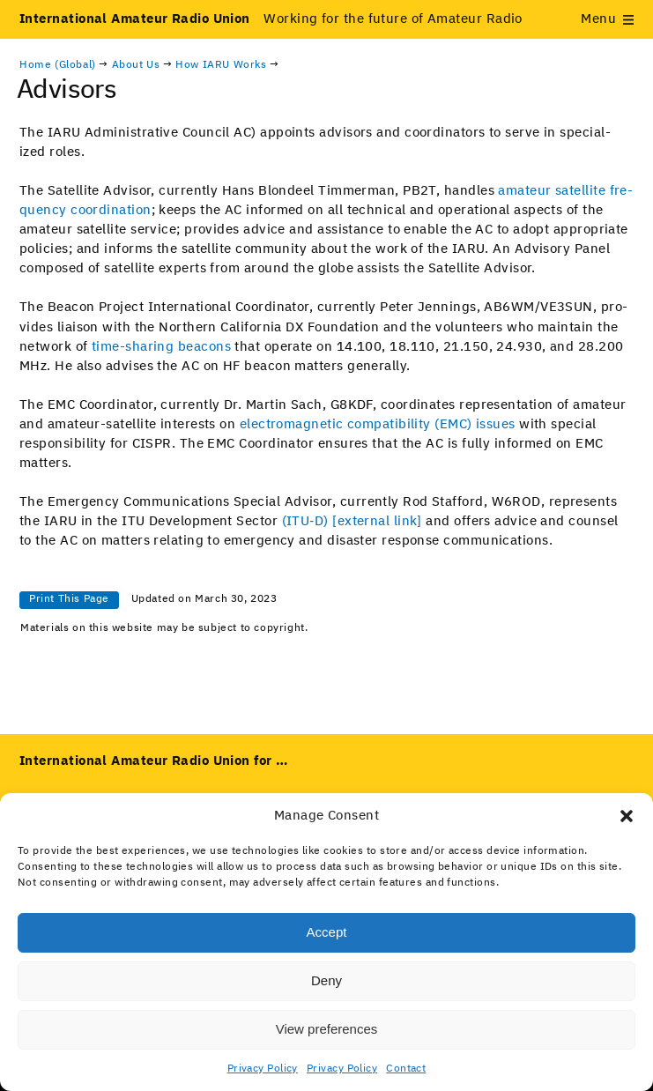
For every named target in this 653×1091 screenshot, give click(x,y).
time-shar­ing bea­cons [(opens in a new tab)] (161, 346)
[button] (626, 816)
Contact (406, 1069)
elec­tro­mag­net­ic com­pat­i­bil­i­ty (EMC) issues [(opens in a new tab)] (378, 424)
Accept (327, 931)
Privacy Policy (262, 1069)
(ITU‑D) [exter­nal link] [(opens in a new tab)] (352, 521)
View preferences (327, 1028)
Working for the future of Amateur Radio (271, 19)
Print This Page (69, 599)
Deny (326, 980)
